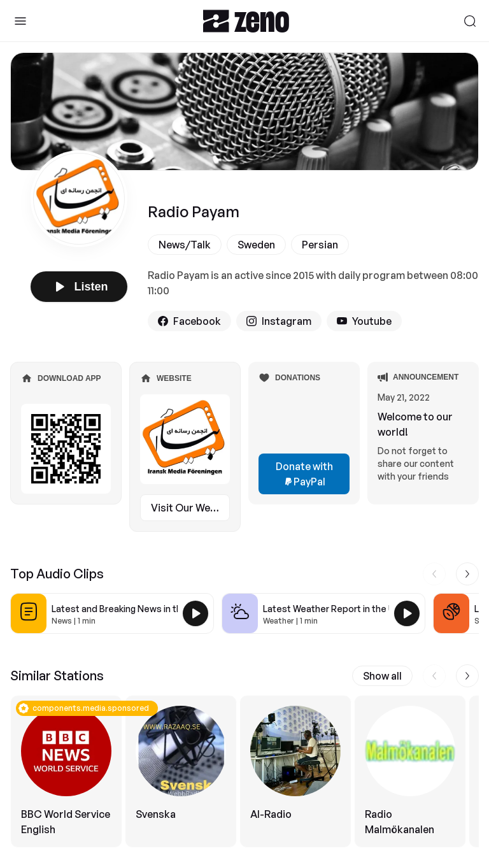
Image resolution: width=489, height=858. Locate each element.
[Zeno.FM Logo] (246, 20)
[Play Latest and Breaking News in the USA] (195, 613)
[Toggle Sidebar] (20, 21)
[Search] (470, 21)
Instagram (278, 321)
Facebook (189, 321)
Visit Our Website (190, 507)
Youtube (364, 321)
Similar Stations (57, 675)
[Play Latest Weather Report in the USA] (407, 613)
